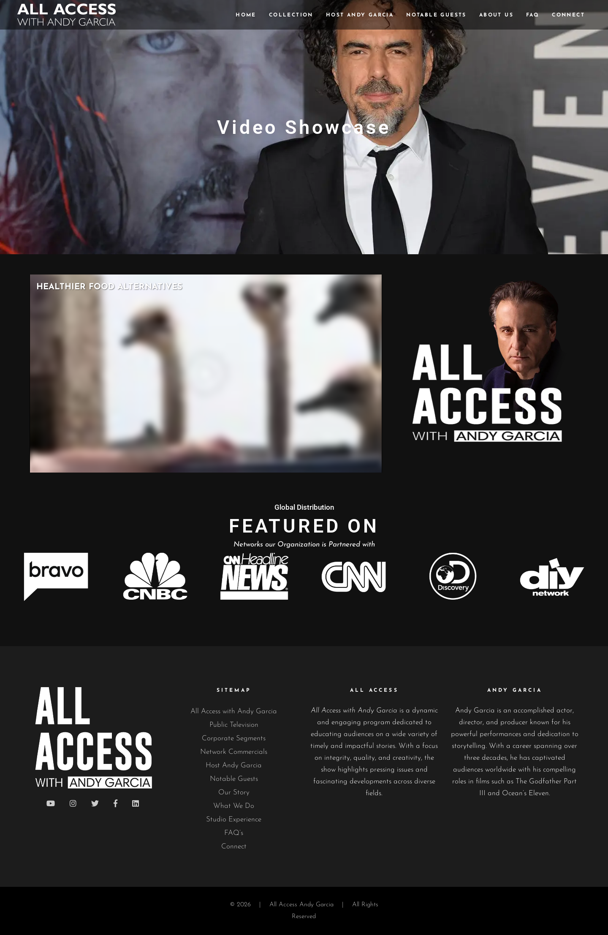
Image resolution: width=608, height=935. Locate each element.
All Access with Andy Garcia (233, 711)
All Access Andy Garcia (301, 905)
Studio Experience (233, 819)
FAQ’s (233, 833)
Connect (234, 846)
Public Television (233, 724)
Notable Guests (234, 779)
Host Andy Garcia (234, 765)
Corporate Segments (234, 738)
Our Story (234, 792)
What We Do (233, 806)
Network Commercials (233, 752)
